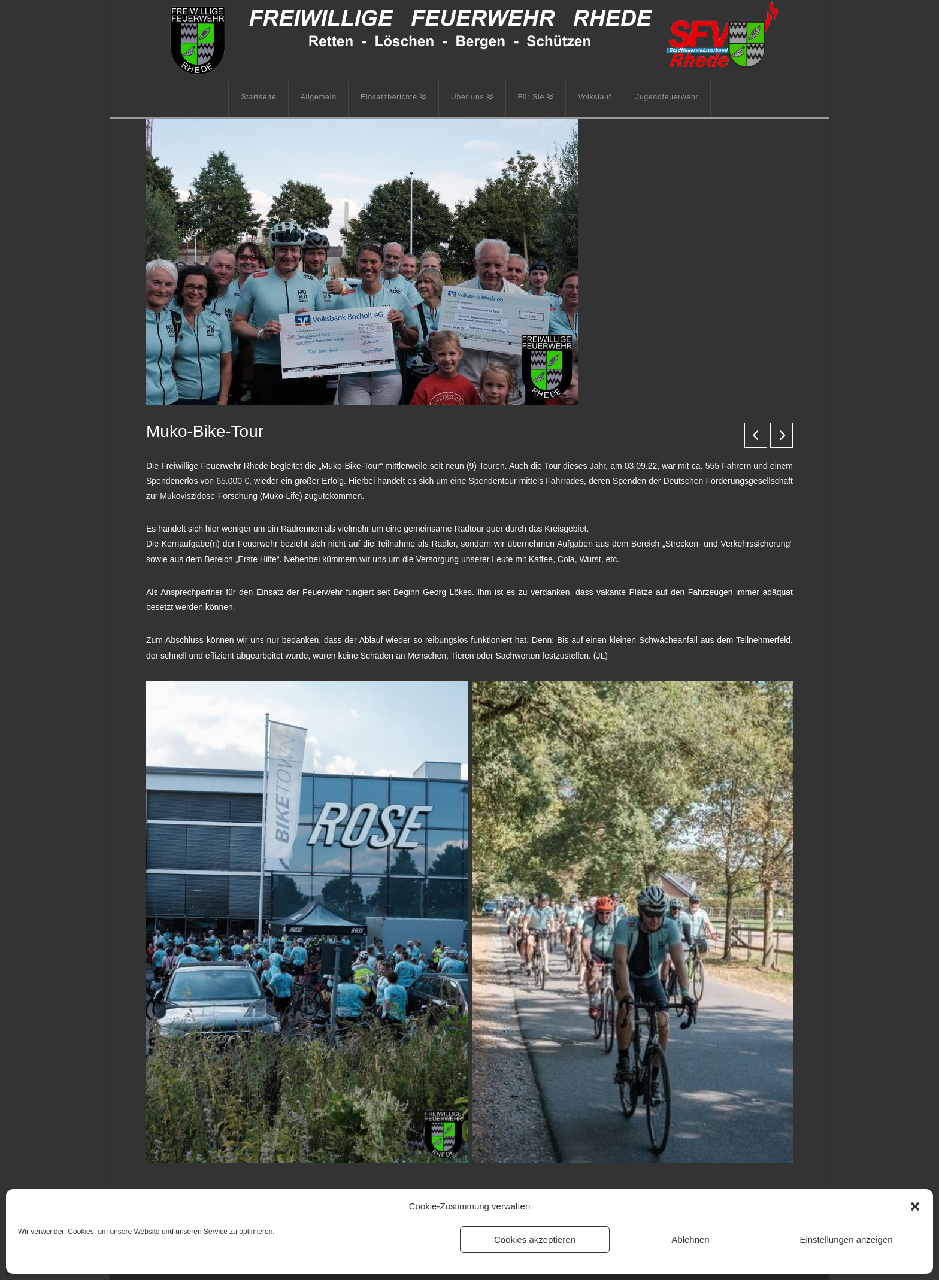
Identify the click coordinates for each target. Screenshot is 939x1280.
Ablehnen (690, 1239)
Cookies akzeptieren (534, 1239)
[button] (915, 1206)
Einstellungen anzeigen (845, 1239)
